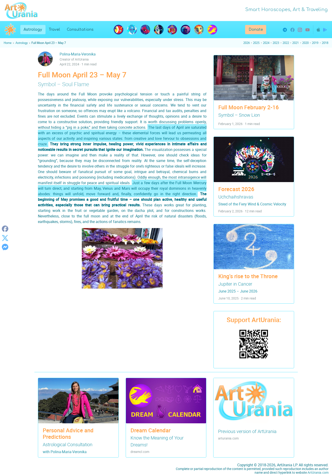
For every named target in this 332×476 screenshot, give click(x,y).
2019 (315, 43)
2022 (286, 43)
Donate (256, 29)
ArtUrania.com (318, 472)
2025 (256, 43)
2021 (295, 43)
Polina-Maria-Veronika (78, 54)
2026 (246, 43)
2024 (266, 43)
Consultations (80, 29)
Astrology (34, 29)
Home (8, 43)
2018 (325, 43)
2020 (305, 43)
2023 (276, 43)
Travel (54, 29)
